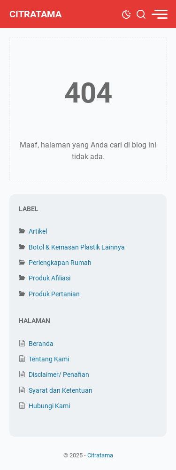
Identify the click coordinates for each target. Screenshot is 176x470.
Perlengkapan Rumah (60, 262)
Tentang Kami (49, 359)
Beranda (41, 343)
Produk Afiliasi (49, 278)
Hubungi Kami (49, 406)
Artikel (38, 231)
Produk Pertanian (54, 294)
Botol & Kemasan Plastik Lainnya (77, 247)
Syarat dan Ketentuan (60, 390)
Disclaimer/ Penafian (59, 374)
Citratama (35, 14)
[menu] (159, 14)
